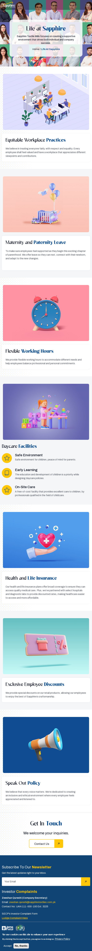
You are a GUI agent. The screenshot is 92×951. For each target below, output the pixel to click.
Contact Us (41, 843)
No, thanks (21, 946)
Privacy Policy (62, 939)
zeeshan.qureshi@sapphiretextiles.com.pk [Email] (32, 902)
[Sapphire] (8, 4)
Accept (8, 946)
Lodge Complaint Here (15, 918)
